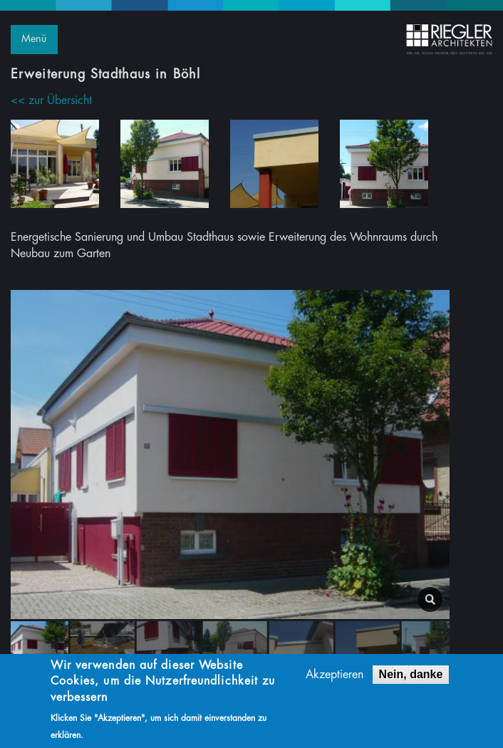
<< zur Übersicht (51, 100)
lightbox (430, 599)
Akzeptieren (334, 676)
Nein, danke (411, 676)
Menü (33, 38)
